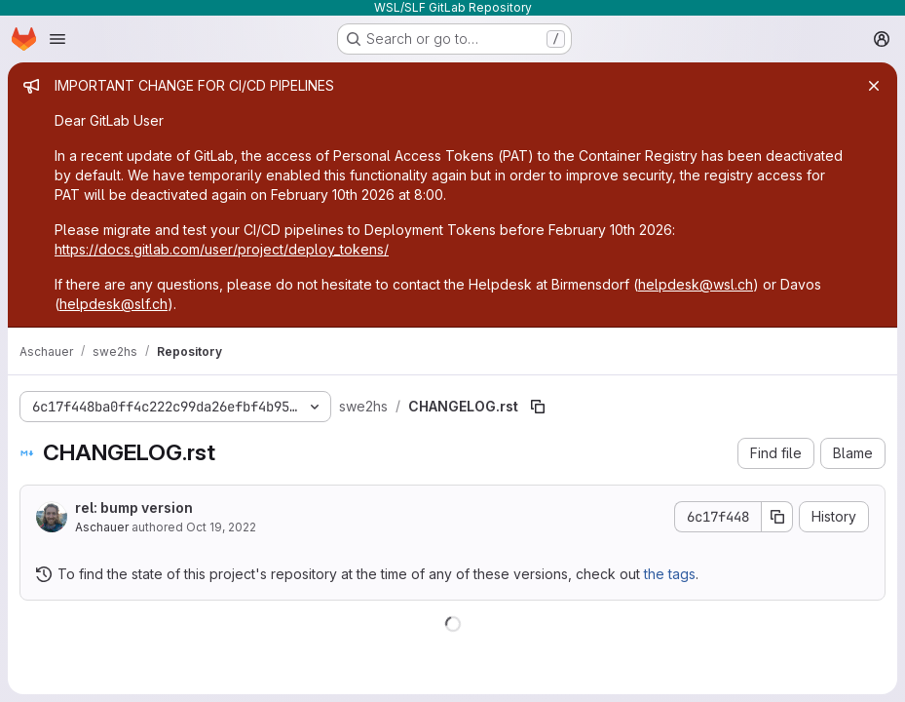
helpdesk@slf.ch (113, 303)
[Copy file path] (537, 406)
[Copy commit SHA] (777, 516)
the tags (670, 574)
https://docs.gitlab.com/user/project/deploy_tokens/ (222, 249)
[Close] (874, 86)
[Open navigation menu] (57, 39)
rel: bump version (134, 507)
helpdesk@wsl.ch (695, 284)
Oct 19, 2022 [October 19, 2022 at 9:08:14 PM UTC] (221, 527)
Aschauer (102, 527)
